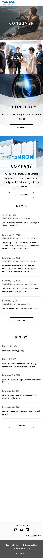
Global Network (33, 536)
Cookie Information (21, 548)
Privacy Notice (30, 545)
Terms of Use (12, 545)
